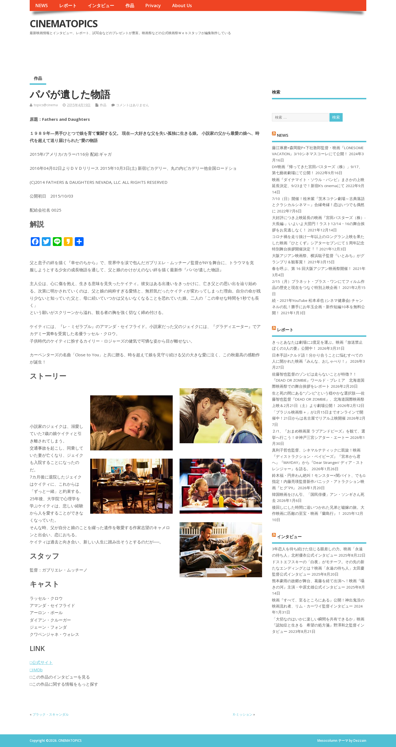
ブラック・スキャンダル (50, 714)
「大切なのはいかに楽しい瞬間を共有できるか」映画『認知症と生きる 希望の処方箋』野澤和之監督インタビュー (318, 625)
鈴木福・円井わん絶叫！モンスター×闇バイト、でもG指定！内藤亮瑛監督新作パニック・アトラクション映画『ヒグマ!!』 (318, 481)
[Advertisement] (261, 52)
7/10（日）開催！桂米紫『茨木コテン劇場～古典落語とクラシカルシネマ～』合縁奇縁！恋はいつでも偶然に (318, 205)
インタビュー (101, 5)
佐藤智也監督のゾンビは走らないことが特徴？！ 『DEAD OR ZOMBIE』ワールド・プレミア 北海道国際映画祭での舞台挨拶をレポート (318, 380)
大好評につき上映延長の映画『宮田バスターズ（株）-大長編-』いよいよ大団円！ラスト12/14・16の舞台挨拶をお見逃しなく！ (318, 223)
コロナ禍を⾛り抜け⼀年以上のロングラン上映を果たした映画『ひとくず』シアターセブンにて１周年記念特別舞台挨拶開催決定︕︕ (318, 242)
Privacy (153, 5)
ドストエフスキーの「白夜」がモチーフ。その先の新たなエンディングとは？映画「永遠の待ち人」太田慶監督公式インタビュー (318, 568)
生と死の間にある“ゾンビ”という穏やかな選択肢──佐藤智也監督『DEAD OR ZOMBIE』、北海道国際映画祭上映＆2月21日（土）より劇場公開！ (318, 399)
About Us (182, 5)
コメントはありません (132, 105)
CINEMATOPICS (63, 23)
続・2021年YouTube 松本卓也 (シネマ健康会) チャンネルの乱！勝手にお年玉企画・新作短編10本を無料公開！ (318, 306)
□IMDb (36, 669)
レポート (68, 5)
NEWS (41, 5)
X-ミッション (242, 714)
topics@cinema (46, 105)
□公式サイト (41, 662)
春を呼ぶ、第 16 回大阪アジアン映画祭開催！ (312, 268)
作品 (129, 5)
